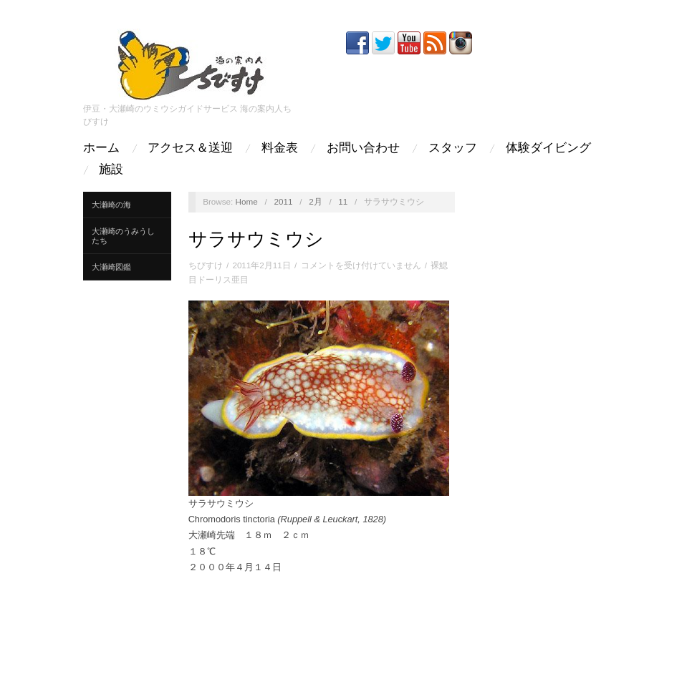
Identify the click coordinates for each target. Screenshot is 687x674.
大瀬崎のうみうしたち (123, 236)
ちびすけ (205, 265)
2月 (315, 201)
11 (342, 201)
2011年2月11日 (261, 265)
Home (247, 201)
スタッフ (452, 148)
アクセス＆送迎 (190, 148)
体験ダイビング (548, 148)
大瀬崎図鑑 (111, 267)
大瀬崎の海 (111, 204)
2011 (283, 201)
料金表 (279, 148)
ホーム (101, 148)
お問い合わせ (363, 148)
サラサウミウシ (256, 239)
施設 (111, 169)
